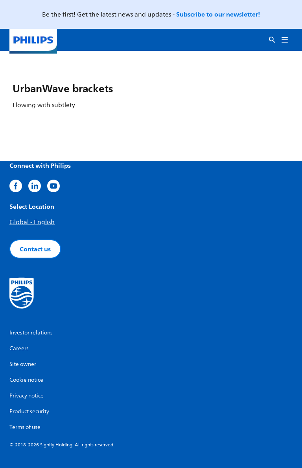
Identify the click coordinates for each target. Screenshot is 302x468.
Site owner (22, 364)
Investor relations (31, 332)
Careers (19, 348)
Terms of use (25, 427)
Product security (29, 411)
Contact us (35, 248)
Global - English (32, 222)
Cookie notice (26, 379)
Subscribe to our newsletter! (218, 14)
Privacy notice (26, 395)
